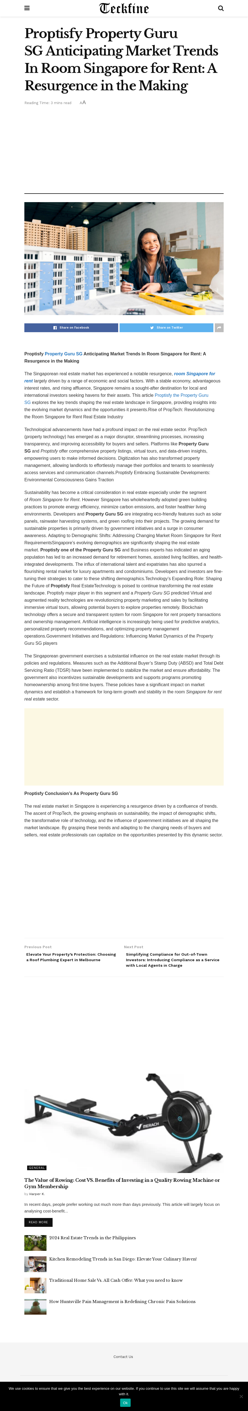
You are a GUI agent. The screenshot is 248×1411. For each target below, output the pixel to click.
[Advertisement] (124, 147)
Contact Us (123, 1360)
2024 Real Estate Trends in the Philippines (92, 1241)
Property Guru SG (63, 354)
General (37, 1170)
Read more (38, 1226)
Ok (125, 1403)
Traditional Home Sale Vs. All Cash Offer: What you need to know (116, 1283)
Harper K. (37, 1197)
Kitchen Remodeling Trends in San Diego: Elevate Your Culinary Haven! (123, 1262)
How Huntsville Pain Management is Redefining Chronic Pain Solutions (122, 1305)
